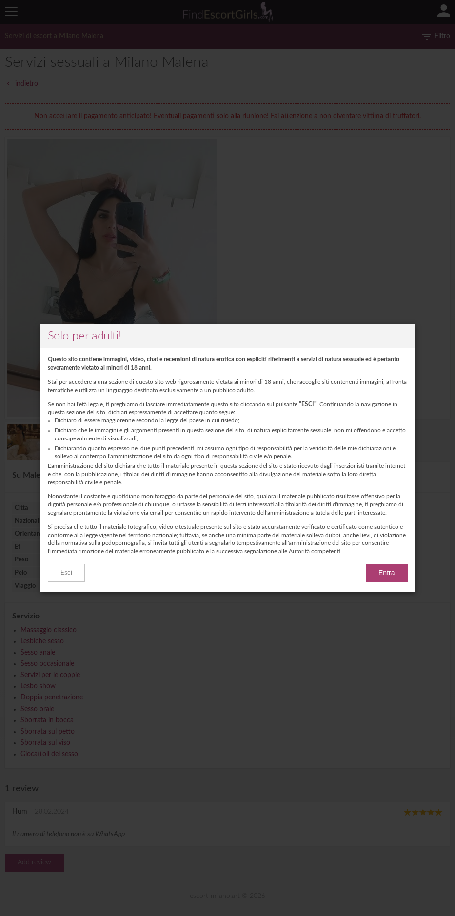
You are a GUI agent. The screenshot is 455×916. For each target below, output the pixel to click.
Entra (386, 573)
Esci (66, 572)
